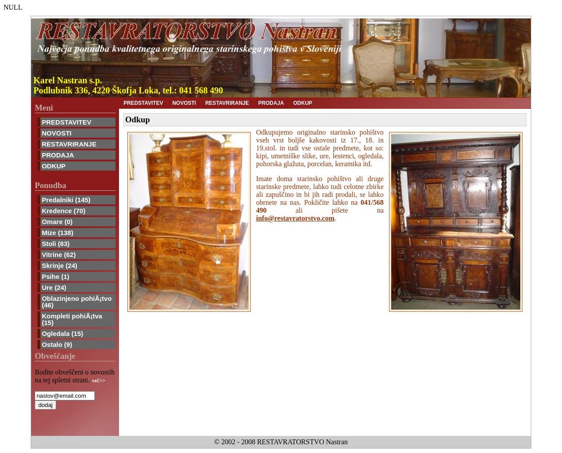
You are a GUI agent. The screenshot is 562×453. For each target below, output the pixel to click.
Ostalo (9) (57, 344)
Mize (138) (57, 232)
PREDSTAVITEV (66, 122)
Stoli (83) (55, 243)
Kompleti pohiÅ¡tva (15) (72, 319)
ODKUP (53, 166)
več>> (98, 381)
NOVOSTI (57, 133)
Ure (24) (54, 287)
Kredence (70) (63, 210)
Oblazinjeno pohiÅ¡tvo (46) (77, 302)
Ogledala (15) (62, 333)
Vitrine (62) (59, 254)
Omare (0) (57, 221)
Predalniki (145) (66, 199)
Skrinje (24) (59, 265)
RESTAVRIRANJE (69, 144)
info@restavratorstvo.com (295, 218)
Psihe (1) (55, 276)
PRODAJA (58, 155)
